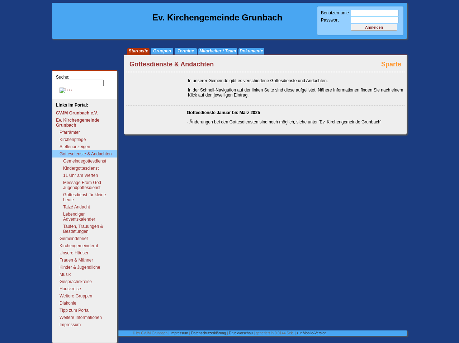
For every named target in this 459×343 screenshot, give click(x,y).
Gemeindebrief (74, 238)
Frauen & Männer (76, 260)
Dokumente (251, 50)
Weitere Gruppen (76, 296)
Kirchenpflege (73, 139)
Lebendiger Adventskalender (79, 217)
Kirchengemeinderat (79, 245)
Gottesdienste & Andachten (86, 153)
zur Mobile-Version (312, 333)
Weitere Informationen (81, 317)
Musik (65, 274)
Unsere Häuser (74, 252)
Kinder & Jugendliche (80, 267)
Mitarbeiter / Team (217, 50)
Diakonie (68, 303)
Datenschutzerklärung (208, 333)
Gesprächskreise (76, 281)
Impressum (70, 324)
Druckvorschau (241, 333)
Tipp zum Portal (75, 310)
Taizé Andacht (76, 207)
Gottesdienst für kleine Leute (84, 197)
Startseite (138, 50)
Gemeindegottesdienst (84, 161)
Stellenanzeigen (75, 146)
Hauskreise (70, 288)
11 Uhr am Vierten (80, 175)
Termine (186, 50)
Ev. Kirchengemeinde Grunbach (77, 123)
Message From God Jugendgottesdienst (82, 185)
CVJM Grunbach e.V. (77, 113)
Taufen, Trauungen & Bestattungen (83, 229)
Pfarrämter (70, 132)
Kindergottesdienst (81, 168)
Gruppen (162, 50)
